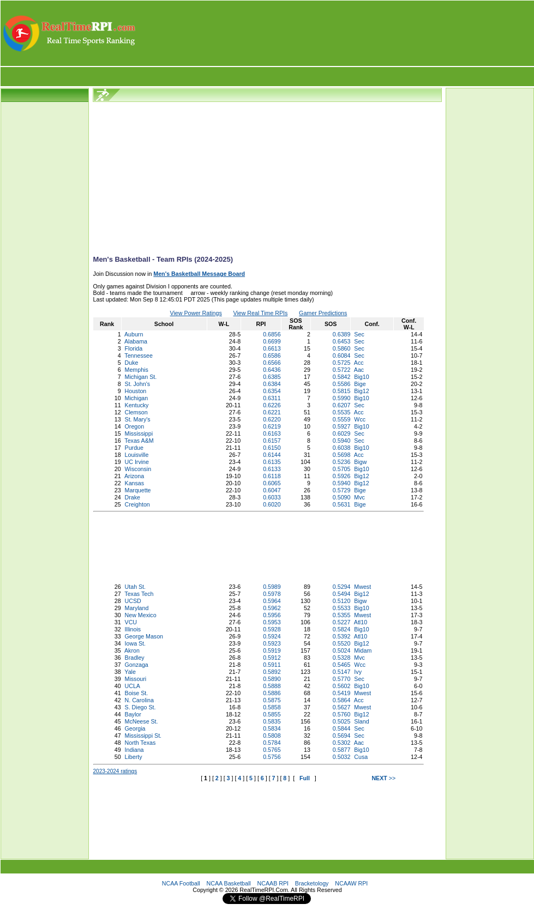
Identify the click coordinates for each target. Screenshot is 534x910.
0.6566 (272, 362)
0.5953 (272, 622)
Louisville (137, 454)
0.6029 (342, 433)
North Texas (140, 742)
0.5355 (342, 615)
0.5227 (342, 622)
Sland (361, 721)
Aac (359, 369)
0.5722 (342, 369)
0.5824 (342, 629)
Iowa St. (135, 643)
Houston (136, 391)
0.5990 (342, 398)
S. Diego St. (140, 707)
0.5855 (272, 714)
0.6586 (272, 355)
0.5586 (342, 384)
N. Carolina (139, 700)
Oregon (135, 426)
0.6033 (272, 497)
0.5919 (272, 650)
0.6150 (272, 447)
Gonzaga (136, 664)
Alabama (135, 341)
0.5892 (272, 671)
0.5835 (272, 721)
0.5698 (342, 454)
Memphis (136, 369)
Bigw (360, 462)
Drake (132, 497)
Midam (362, 650)
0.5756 (272, 757)
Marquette (138, 490)
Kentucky (137, 405)
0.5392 (342, 636)
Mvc (359, 497)
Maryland (137, 608)
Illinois (133, 629)
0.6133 (272, 469)
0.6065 (272, 483)
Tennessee (138, 355)
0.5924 (272, 636)
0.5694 (342, 735)
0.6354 (272, 391)
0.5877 (342, 749)
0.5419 (342, 693)
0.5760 (342, 714)
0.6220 (272, 419)
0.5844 (342, 728)
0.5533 (342, 608)
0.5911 (272, 664)
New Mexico (141, 615)
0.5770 (342, 679)
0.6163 (272, 433)
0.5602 (342, 686)
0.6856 (272, 334)
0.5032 (342, 757)
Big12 (361, 391)
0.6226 (272, 405)
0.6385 (272, 376)
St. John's (137, 384)
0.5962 (272, 608)
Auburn (133, 334)
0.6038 (342, 447)
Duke (132, 362)
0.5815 (342, 391)
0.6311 (272, 398)
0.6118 (272, 476)
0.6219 (272, 426)
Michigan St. (141, 376)
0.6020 (272, 504)
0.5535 (342, 412)
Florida (134, 348)
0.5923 (272, 643)
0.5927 (342, 426)
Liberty (133, 757)
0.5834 (272, 728)
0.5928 (272, 629)
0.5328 (342, 657)
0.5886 (272, 693)
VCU (131, 622)
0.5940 (342, 440)
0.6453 (342, 341)
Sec (359, 334)
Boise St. (136, 693)
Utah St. (135, 586)
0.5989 (272, 586)
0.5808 (272, 735)
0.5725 (342, 362)
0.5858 (272, 707)
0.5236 (342, 462)
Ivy (358, 671)
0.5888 (272, 686)
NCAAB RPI (273, 883)
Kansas (135, 483)
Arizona (134, 476)
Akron (132, 650)
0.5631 (342, 504)
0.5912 (272, 657)
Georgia (135, 728)
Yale (130, 671)
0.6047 (272, 490)
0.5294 (342, 586)
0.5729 (342, 490)
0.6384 (272, 384)
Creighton (137, 504)
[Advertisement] (335, 33)
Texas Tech (138, 593)
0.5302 (342, 742)
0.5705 (342, 469)
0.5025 (342, 721)
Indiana (134, 749)
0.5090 (342, 497)
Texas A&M (138, 440)
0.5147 (342, 671)
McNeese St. (141, 721)
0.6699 (272, 341)
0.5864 (342, 700)
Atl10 (360, 622)
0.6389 (342, 334)
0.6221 (272, 412)
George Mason (144, 636)
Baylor (133, 714)
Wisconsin (138, 469)
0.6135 (272, 462)
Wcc (359, 419)
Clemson (136, 412)
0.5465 (342, 664)
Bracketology (312, 883)
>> (383, 778)
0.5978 (272, 593)
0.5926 (342, 476)
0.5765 (272, 749)
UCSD (133, 601)
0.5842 (342, 376)
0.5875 (272, 700)
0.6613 (272, 348)
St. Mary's (138, 419)
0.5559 (342, 419)
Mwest (362, 586)
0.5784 (272, 742)
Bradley (135, 657)
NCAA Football (181, 883)
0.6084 (342, 355)
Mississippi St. (143, 735)
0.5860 (342, 348)
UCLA (132, 686)
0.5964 (272, 601)
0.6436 (272, 369)
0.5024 (342, 650)
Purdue (134, 447)
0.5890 (272, 679)
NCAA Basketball (229, 883)
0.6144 (272, 454)
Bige (359, 384)
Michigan (136, 398)
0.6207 (342, 405)
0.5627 (342, 707)
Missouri (136, 679)
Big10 (361, 376)
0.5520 (342, 643)
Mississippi (139, 433)
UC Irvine (137, 462)
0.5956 (272, 615)
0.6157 (272, 440)
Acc (359, 362)
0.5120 (342, 601)
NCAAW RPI (351, 883)
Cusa (361, 757)
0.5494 (342, 593)
